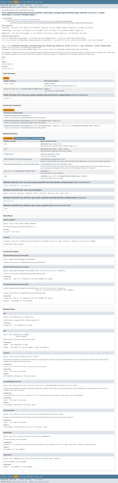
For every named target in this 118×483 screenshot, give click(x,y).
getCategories (14, 185)
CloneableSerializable (61, 40)
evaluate (44, 154)
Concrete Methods (37, 138)
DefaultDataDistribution (13, 159)
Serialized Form (7, 68)
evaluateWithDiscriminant (50, 164)
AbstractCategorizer (15, 47)
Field (13, 7)
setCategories (26, 185)
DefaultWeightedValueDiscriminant (16, 164)
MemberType (38, 89)
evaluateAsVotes (46, 159)
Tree (24, 2)
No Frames (28, 5)
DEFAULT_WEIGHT (49, 83)
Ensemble (32, 38)
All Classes (38, 5)
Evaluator (92, 13)
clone (5, 185)
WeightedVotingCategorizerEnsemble (17, 115)
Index (37, 2)
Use (20, 2)
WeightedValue (41, 38)
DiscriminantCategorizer (11, 40)
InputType (51, 154)
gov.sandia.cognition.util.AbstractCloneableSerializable (22, 19)
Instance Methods (21, 138)
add (42, 144)
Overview (3, 2)
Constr (18, 7)
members (47, 89)
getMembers (44, 171)
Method (24, 7)
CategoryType (46, 120)
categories (7, 98)
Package (10, 2)
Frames (22, 5)
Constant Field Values (12, 231)
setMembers (44, 176)
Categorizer (62, 38)
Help (41, 2)
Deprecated (30, 2)
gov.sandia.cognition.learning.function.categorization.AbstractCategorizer (31, 21)
